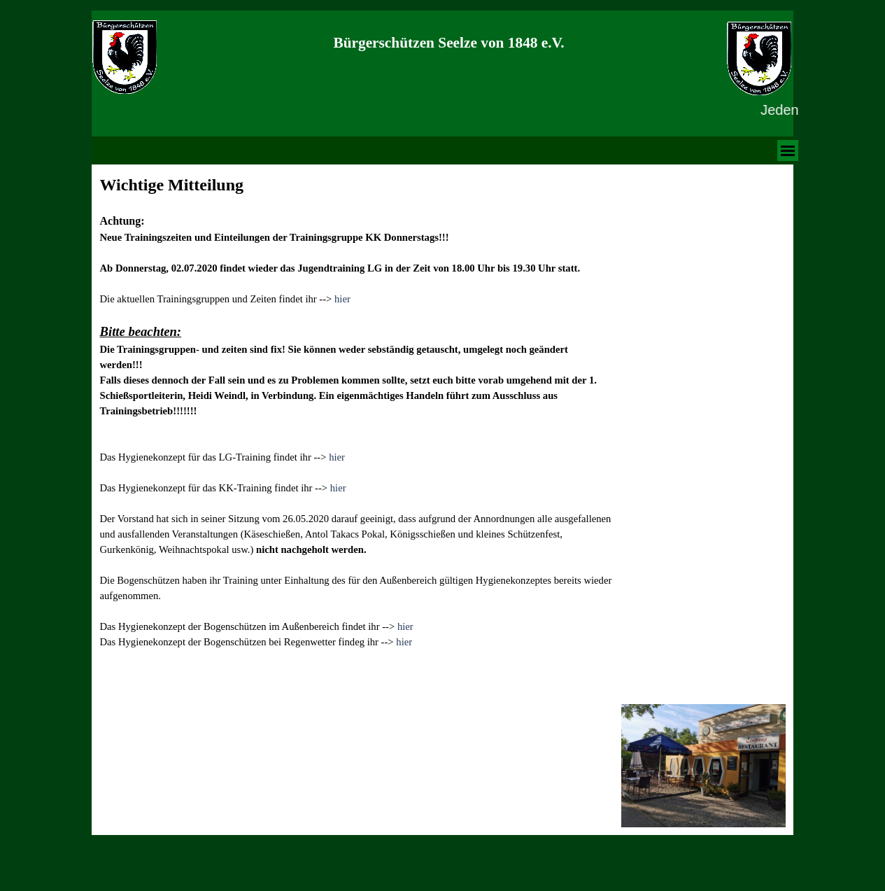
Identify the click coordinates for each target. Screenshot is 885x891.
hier (342, 298)
